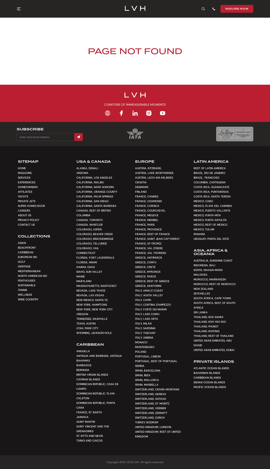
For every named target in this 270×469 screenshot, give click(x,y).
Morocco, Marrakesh (210, 279)
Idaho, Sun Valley (89, 272)
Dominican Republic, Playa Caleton (95, 396)
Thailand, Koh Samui (208, 317)
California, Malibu (90, 182)
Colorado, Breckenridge (94, 239)
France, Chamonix (148, 201)
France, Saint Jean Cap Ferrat (157, 239)
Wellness (25, 294)
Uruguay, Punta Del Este (211, 239)
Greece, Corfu (145, 262)
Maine (80, 276)
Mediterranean (29, 271)
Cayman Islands (88, 379)
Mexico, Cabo (203, 201)
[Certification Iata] (135, 138)
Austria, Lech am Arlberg (154, 177)
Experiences (26, 182)
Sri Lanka (201, 312)
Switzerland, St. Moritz (152, 403)
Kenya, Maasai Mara (208, 270)
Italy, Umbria (144, 337)
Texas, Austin (86, 323)
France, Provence (148, 229)
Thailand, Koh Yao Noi (210, 322)
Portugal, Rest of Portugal (156, 361)
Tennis (22, 290)
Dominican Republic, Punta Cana (95, 405)
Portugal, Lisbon (148, 356)
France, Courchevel (150, 210)
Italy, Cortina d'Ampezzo (153, 304)
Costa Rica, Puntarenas (211, 192)
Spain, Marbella (146, 384)
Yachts (23, 196)
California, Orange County (96, 192)
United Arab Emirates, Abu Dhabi (213, 343)
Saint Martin (85, 422)
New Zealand (203, 289)
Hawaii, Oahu (85, 267)
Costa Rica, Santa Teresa (212, 196)
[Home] (107, 113)
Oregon (82, 314)
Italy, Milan (143, 323)
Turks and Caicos (89, 440)
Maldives (200, 274)
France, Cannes (146, 196)
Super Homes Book (31, 206)
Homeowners (28, 187)
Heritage (24, 266)
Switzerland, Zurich (150, 417)
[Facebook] (121, 113)
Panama (199, 234)
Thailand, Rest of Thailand (214, 336)
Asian (22, 243)
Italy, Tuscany (145, 333)
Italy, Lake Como (147, 314)
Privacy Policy (28, 220)
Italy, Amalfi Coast (149, 290)
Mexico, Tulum (204, 229)
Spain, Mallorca (147, 380)
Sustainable (27, 285)
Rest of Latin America (210, 168)
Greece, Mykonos (147, 272)
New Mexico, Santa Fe (92, 300)
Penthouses (26, 280)
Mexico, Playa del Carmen (213, 206)
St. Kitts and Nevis (89, 436)
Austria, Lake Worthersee (154, 173)
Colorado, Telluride (91, 243)
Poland (140, 352)
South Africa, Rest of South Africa (214, 305)
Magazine (25, 173)
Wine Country (28, 299)
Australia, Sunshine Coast (213, 260)
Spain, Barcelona (147, 370)
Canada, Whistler (89, 224)
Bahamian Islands (207, 373)
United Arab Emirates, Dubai (214, 350)
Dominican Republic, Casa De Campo (97, 386)
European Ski (27, 257)
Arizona (82, 173)
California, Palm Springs (94, 196)
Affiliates (25, 192)
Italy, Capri (143, 300)
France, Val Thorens (150, 253)
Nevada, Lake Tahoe (90, 290)
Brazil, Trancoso (206, 177)
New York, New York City (94, 309)
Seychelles (202, 293)
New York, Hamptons (91, 304)
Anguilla (83, 351)
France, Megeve (146, 215)
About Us (24, 215)
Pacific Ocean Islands (210, 387)
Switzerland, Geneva (150, 394)
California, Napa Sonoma (95, 187)
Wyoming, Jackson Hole (94, 333)
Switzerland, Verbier (150, 408)
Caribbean (25, 252)
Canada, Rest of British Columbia (93, 213)
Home (22, 168)
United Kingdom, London (153, 427)
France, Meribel (146, 220)
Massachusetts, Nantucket (96, 286)
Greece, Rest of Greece (152, 281)
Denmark (141, 187)
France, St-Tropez (148, 243)
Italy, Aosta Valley (149, 295)
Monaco (141, 342)
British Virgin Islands (92, 374)
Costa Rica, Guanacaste (211, 187)
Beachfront (27, 247)
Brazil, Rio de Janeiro (209, 173)
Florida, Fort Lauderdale (95, 257)
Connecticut (85, 253)
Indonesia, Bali (204, 265)
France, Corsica (147, 206)
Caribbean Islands (207, 377)
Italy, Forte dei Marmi (151, 309)
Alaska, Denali (87, 168)
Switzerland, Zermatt (151, 413)
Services (24, 177)
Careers (24, 210)
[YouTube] (162, 113)
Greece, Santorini (148, 286)
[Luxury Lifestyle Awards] (234, 134)
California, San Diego (92, 201)
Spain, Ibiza (142, 375)
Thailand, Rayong (207, 331)
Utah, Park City (87, 328)
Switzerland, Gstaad (150, 399)
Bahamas (83, 360)
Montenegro (144, 347)
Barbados (83, 365)
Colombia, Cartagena (210, 182)
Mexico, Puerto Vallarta (212, 210)
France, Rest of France (152, 234)
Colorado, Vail (87, 248)
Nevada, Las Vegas (90, 295)
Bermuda (82, 370)
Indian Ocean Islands (209, 382)
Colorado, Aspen (89, 229)
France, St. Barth (89, 412)
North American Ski (32, 276)
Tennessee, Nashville (91, 319)
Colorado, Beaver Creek (94, 234)
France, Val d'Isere (149, 248)
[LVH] (135, 9)
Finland (141, 192)
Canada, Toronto (89, 220)
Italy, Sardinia (145, 328)
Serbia (139, 366)
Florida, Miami (86, 262)
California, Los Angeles (94, 177)
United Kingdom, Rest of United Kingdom (158, 434)
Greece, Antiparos (148, 257)
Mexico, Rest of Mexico (210, 224)
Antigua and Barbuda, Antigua (99, 356)
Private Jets (26, 201)
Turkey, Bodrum (146, 422)
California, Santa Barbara (96, 206)
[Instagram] (148, 113)
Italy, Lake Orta (146, 319)
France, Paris (145, 224)
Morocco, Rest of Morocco (215, 284)
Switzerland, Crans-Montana (157, 389)
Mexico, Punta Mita (207, 215)
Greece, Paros (145, 276)
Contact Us (26, 224)
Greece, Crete (145, 267)
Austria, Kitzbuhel (148, 168)
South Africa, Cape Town (212, 298)
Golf (21, 262)
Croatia (141, 182)
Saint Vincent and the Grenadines (92, 429)
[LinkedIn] (135, 113)
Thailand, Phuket (206, 326)
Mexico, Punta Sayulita (210, 220)
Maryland (84, 281)
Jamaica (82, 417)
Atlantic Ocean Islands (211, 368)
